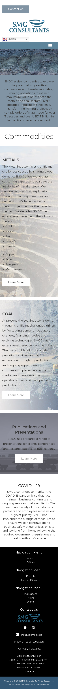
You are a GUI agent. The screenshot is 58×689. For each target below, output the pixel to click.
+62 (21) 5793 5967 (31, 648)
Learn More (16, 282)
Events (30, 601)
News (31, 597)
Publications (30, 594)
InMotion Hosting (41, 685)
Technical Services (30, 580)
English (9, 39)
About (30, 558)
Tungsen (11, 264)
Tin (7, 236)
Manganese (13, 269)
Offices (30, 562)
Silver (9, 259)
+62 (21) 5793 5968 (34, 641)
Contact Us (16, 9)
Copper (10, 254)
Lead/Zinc (12, 241)
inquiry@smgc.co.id (29, 634)
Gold (8, 226)
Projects (30, 576)
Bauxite (10, 246)
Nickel (9, 231)
